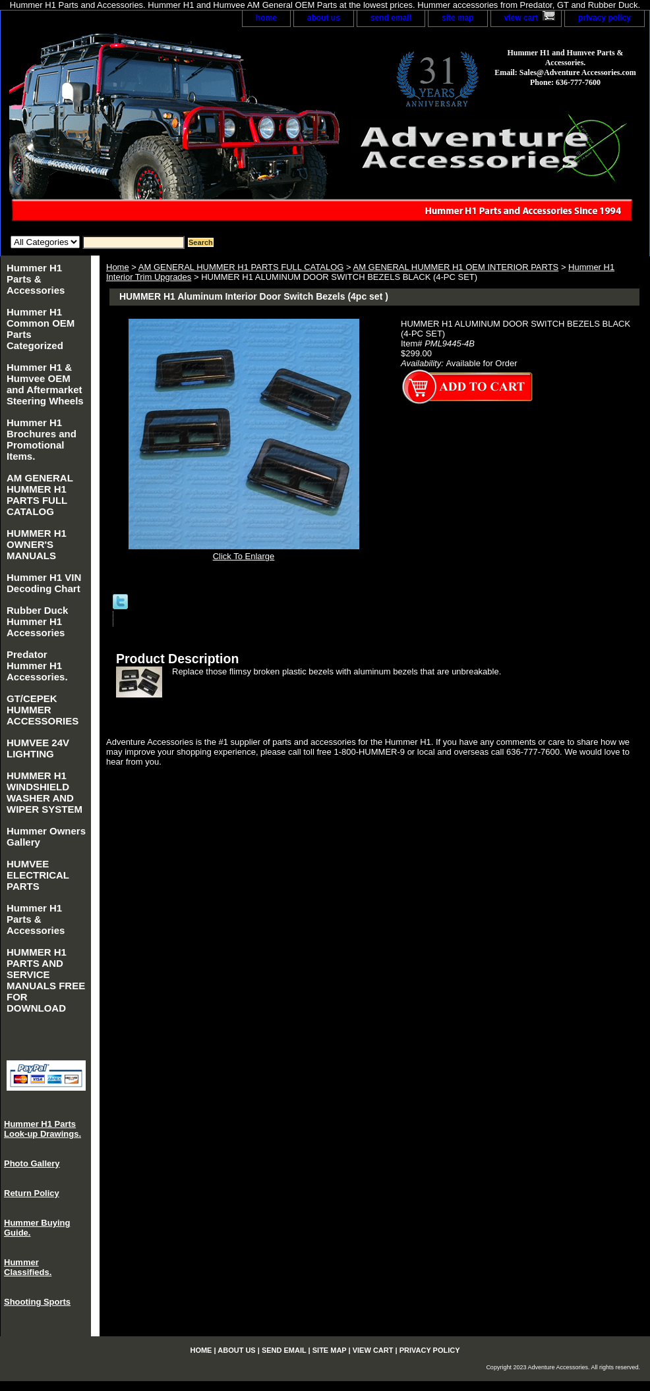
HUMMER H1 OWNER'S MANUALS (37, 544)
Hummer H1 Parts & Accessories (36, 279)
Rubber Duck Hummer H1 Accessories (37, 621)
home (266, 17)
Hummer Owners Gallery (46, 836)
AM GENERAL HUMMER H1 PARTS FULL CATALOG (241, 267)
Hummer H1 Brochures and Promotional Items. (41, 439)
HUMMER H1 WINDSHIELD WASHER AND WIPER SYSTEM (44, 792)
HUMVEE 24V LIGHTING (38, 748)
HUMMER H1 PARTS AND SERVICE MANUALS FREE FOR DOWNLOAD (46, 980)
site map (458, 17)
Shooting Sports (37, 1302)
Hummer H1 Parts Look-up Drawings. (42, 1129)
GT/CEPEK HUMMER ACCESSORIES (42, 709)
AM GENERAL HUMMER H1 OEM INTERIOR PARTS (455, 267)
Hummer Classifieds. (27, 1267)
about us (323, 17)
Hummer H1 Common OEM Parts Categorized (40, 328)
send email (390, 17)
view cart (521, 17)
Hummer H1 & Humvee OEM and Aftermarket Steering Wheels (45, 384)
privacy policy (604, 17)
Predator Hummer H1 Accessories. (37, 665)
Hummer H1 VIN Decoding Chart (44, 583)
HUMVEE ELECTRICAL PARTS (38, 875)
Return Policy (31, 1193)
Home (117, 267)
